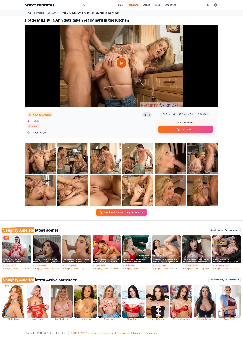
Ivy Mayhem (71, 265)
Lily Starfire (100, 265)
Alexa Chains (161, 265)
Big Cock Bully (56, 268)
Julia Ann (51, 12)
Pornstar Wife (26, 268)
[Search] (84, 5)
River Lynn (130, 265)
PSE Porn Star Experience (116, 268)
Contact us (151, 332)
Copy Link (202, 114)
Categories (170, 4)
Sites (157, 4)
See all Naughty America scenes (225, 230)
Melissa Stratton (222, 265)
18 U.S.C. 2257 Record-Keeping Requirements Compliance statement (106, 332)
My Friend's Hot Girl (206, 268)
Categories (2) (89, 132)
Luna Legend (41, 265)
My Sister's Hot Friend (86, 268)
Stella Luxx (10, 265)
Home (120, 4)
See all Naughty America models (224, 279)
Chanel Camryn (192, 265)
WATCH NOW (185, 129)
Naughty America (40, 114)
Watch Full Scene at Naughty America (122, 212)
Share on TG (186, 114)
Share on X (169, 114)
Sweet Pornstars (39, 4)
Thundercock (146, 268)
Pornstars (133, 4)
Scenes (146, 4)
